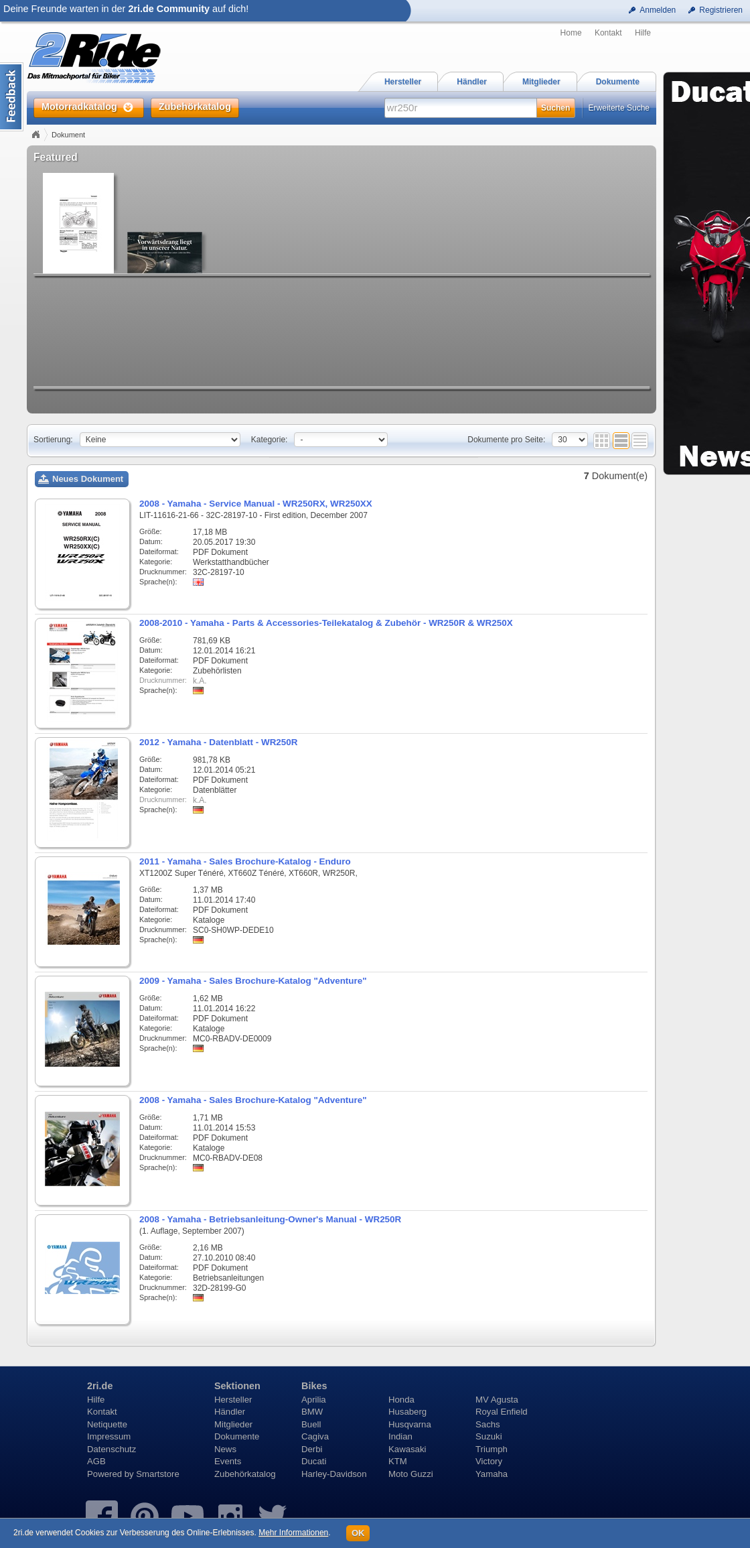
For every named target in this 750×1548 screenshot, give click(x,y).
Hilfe (643, 33)
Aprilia (313, 1400)
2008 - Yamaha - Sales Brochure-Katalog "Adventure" (253, 1100)
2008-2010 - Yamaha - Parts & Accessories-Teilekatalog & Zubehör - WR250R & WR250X (326, 623)
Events (227, 1461)
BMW (312, 1412)
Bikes (314, 1385)
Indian (400, 1436)
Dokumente (236, 1436)
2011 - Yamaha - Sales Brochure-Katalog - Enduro (245, 861)
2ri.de (99, 1385)
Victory (488, 1461)
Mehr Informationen (293, 1532)
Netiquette (107, 1424)
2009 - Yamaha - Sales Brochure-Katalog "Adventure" (253, 981)
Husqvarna (409, 1424)
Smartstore (157, 1474)
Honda (401, 1400)
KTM (397, 1461)
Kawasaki (407, 1449)
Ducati (313, 1461)
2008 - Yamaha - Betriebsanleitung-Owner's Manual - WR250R (270, 1219)
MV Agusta (496, 1400)
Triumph (491, 1449)
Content (11, 96)
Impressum (109, 1436)
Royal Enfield (501, 1412)
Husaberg (407, 1412)
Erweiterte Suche (619, 108)
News (225, 1449)
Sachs (487, 1424)
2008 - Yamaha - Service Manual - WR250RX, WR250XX (255, 504)
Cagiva (315, 1436)
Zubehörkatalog (245, 1474)
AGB (96, 1461)
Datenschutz (111, 1449)
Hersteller (233, 1400)
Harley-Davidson (333, 1474)
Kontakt (608, 33)
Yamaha (491, 1474)
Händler (229, 1412)
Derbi (312, 1449)
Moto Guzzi (410, 1474)
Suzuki (488, 1436)
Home (571, 33)
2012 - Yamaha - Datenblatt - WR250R (218, 742)
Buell (311, 1424)
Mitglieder (233, 1424)
